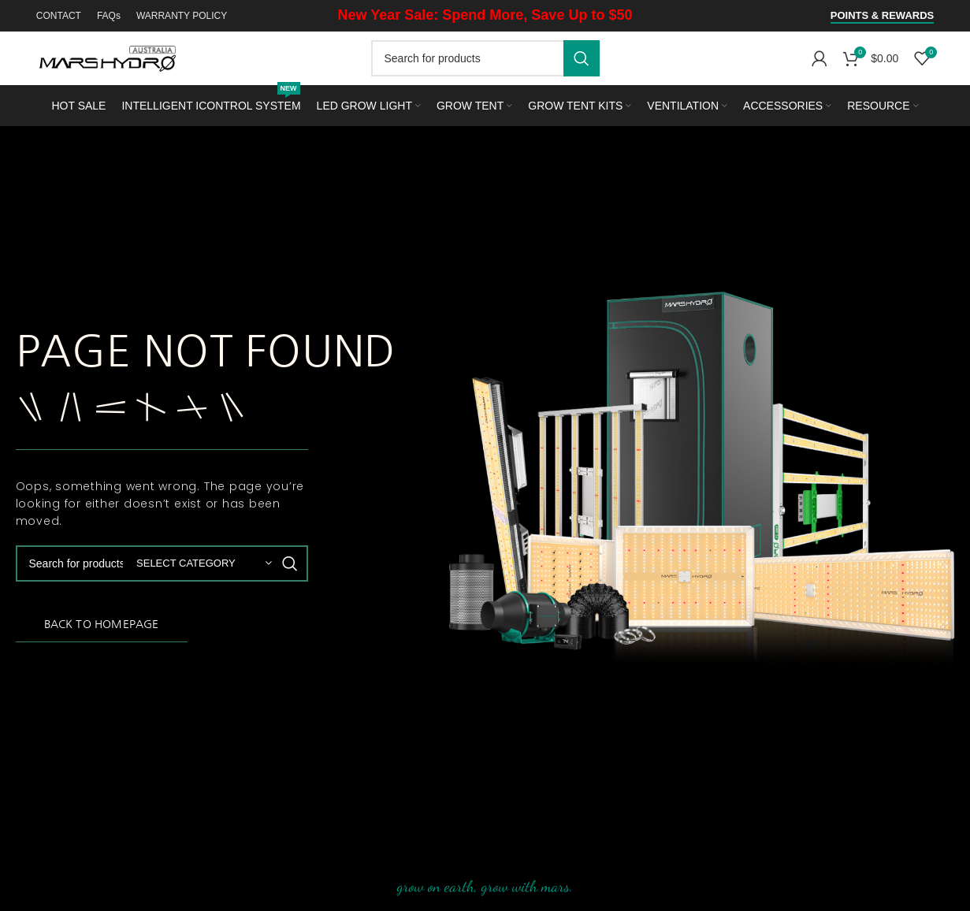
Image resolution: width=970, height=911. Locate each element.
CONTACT (58, 15)
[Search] (485, 58)
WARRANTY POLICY (181, 15)
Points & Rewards (882, 15)
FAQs (109, 15)
